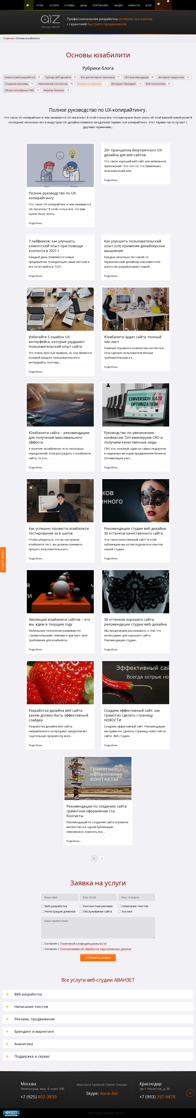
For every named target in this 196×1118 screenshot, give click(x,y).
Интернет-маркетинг (174, 77)
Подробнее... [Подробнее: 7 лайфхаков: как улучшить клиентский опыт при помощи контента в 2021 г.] (36, 276)
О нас (40, 5)
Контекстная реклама (96, 906)
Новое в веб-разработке (23, 77)
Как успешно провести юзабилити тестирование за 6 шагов (59, 530)
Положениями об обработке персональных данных (95, 949)
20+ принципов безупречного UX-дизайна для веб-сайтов (133, 152)
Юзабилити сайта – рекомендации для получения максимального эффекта (59, 437)
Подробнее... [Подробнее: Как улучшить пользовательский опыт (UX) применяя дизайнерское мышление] (111, 276)
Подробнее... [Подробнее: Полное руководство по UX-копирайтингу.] (36, 223)
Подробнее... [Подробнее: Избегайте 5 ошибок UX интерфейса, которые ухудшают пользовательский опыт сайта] (36, 371)
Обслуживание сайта (96, 911)
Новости (134, 5)
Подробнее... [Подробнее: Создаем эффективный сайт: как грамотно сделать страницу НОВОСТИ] (111, 745)
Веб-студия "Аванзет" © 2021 (106, 1113)
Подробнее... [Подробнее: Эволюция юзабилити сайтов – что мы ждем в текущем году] (36, 649)
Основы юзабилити (93, 84)
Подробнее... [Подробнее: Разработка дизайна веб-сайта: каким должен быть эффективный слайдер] (36, 745)
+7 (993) (158, 1096)
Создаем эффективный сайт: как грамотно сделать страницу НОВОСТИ (132, 715)
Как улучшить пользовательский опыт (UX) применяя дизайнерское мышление (134, 246)
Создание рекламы (20, 84)
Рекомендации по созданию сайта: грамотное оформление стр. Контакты (96, 811)
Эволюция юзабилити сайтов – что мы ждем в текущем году (59, 621)
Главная (28, 5)
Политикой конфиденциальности (83, 943)
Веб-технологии (159, 84)
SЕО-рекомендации (140, 77)
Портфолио (101, 5)
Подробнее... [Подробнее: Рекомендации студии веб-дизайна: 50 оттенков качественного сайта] (111, 558)
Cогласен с (73, 943)
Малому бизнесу (57, 90)
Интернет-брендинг (126, 84)
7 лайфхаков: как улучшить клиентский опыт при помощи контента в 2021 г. (56, 246)
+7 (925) (39, 1096)
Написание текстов (133, 906)
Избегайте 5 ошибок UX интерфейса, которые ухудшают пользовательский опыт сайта (57, 342)
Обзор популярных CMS (22, 90)
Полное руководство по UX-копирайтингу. (98, 109)
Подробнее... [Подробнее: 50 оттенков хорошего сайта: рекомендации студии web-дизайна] (111, 649)
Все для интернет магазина (101, 77)
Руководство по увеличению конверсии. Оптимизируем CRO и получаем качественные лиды (133, 437)
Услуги (54, 5)
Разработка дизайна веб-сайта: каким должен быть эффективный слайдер (58, 715)
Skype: (102, 1093)
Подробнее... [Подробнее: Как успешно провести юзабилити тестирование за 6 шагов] (36, 558)
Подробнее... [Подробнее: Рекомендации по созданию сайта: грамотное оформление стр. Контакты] (73, 841)
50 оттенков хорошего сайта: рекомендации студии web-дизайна (135, 621)
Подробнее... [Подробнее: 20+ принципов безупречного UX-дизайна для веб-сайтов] (111, 180)
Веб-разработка (54, 906)
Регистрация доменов (58, 911)
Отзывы (69, 5)
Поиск (168, 5)
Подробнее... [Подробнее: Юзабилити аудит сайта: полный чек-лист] (111, 367)
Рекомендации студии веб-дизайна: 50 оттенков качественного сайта (135, 530)
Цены (83, 5)
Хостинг (125, 911)
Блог (149, 5)
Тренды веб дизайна (61, 77)
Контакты (159, 5)
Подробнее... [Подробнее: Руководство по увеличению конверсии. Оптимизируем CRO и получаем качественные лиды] (111, 467)
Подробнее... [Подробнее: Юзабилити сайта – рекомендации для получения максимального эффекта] (36, 467)
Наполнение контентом (56, 84)
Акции (118, 5)
